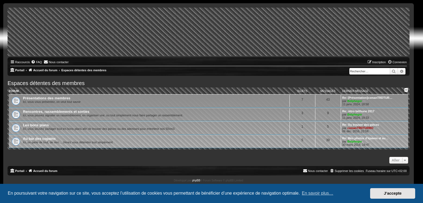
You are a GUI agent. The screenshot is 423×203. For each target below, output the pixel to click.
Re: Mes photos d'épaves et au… (365, 138)
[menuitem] (36, 62)
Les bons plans (36, 125)
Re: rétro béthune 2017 (358, 111)
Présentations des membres (46, 98)
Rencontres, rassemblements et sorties (56, 112)
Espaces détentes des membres (46, 83)
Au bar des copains (39, 139)
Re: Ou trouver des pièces (360, 124)
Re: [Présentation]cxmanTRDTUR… (367, 97)
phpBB (196, 180)
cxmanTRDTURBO (360, 128)
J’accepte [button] (393, 193)
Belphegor (354, 101)
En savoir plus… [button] (317, 193)
